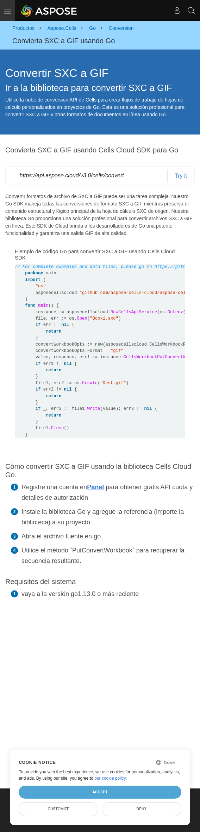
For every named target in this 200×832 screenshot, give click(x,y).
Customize (58, 809)
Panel (95, 487)
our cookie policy (110, 778)
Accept (99, 792)
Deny (141, 809)
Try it (181, 176)
